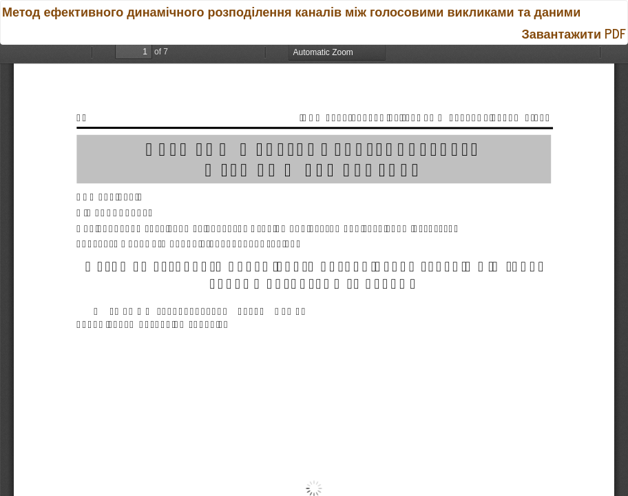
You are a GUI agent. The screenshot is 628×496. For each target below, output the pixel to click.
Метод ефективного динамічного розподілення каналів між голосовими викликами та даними (291, 11)
